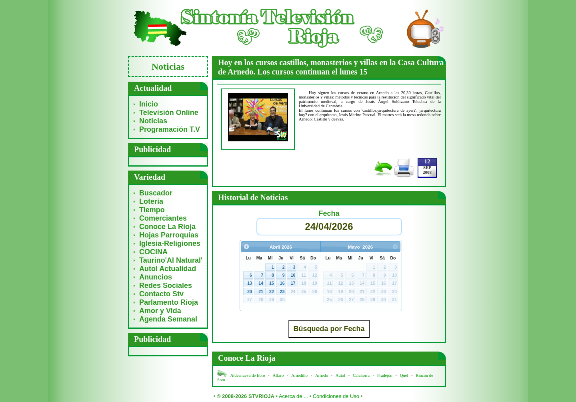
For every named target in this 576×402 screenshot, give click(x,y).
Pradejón (384, 375)
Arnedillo (299, 375)
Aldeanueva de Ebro (247, 375)
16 (282, 283)
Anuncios (155, 277)
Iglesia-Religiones (169, 243)
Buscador (155, 193)
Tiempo (152, 210)
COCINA (153, 252)
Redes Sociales (165, 285)
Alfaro (278, 375)
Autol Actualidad (167, 269)
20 (249, 291)
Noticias (153, 121)
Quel (404, 375)
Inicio (148, 104)
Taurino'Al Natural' (170, 260)
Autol (341, 375)
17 (293, 283)
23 (282, 291)
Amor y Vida (160, 311)
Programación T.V (169, 129)
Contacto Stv (161, 294)
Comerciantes (163, 218)
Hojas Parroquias (168, 235)
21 (260, 291)
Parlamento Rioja (168, 302)
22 (271, 291)
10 (293, 275)
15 (271, 283)
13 (249, 283)
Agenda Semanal (168, 319)
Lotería (151, 201)
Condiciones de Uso (336, 396)
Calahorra (361, 375)
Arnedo (321, 375)
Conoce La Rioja (167, 227)
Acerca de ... (293, 396)
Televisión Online (168, 113)
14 (260, 283)
